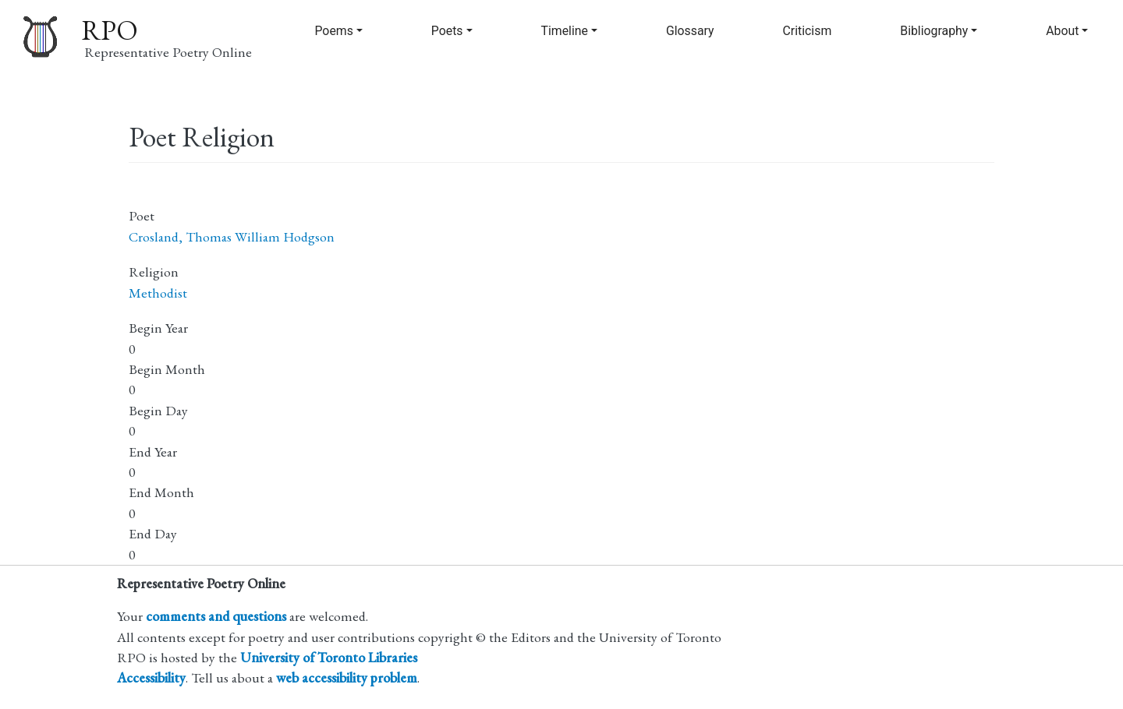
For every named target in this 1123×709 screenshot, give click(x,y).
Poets (447, 30)
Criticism (807, 30)
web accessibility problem (346, 677)
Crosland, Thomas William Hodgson (232, 236)
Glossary (690, 30)
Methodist (158, 293)
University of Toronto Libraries (328, 657)
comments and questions (216, 616)
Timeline (564, 30)
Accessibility (151, 677)
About (1062, 30)
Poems (333, 30)
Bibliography (934, 30)
